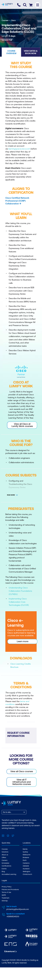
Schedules (5, 863)
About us (5, 855)
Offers (4, 857)
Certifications (6, 866)
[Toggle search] (25, 5)
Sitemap (5, 901)
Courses (5, 20)
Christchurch (27, 874)
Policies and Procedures (10, 889)
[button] (11, 52)
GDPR (4, 895)
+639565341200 (12, 916)
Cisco (13, 20)
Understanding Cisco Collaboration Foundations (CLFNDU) (20, 591)
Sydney (25, 852)
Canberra (26, 863)
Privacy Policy (6, 887)
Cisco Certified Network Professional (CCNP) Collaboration (17, 201)
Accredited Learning (9, 874)
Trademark (5, 898)
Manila (25, 849)
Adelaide (26, 866)
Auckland (26, 869)
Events (4, 869)
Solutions (5, 852)
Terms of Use (6, 892)
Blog (3, 871)
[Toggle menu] (37, 5)
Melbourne (26, 855)
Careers (4, 860)
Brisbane (26, 857)
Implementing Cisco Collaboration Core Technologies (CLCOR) (19, 601)
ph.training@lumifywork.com (17, 909)
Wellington (26, 871)
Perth (25, 860)
